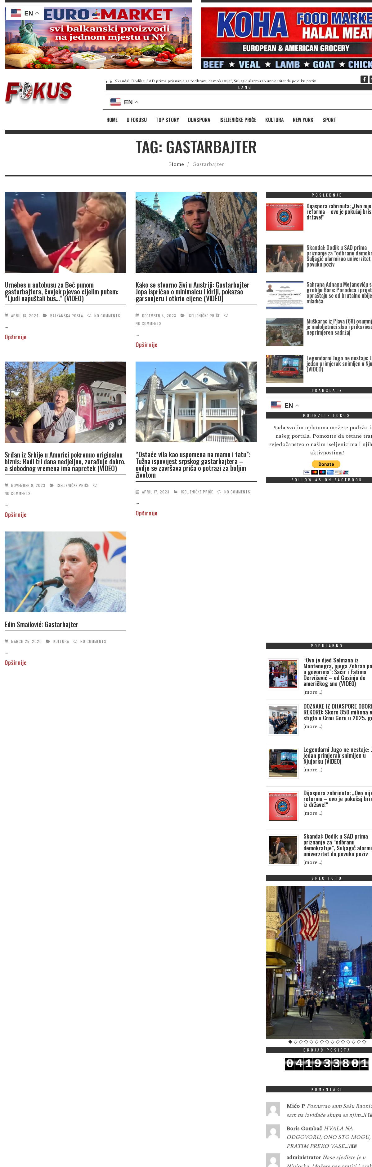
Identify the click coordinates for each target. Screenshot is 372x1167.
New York (303, 119)
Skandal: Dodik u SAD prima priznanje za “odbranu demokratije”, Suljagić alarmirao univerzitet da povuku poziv (215, 81)
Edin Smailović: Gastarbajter (41, 624)
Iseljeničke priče (237, 119)
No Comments (107, 315)
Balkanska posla (66, 315)
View (352, 1162)
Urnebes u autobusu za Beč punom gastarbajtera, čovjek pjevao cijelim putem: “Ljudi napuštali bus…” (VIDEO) (62, 291)
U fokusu (137, 119)
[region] (98, 38)
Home (112, 119)
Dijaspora (199, 119)
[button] (98, 38)
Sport (329, 119)
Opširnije (16, 337)
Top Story (167, 119)
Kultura (274, 119)
